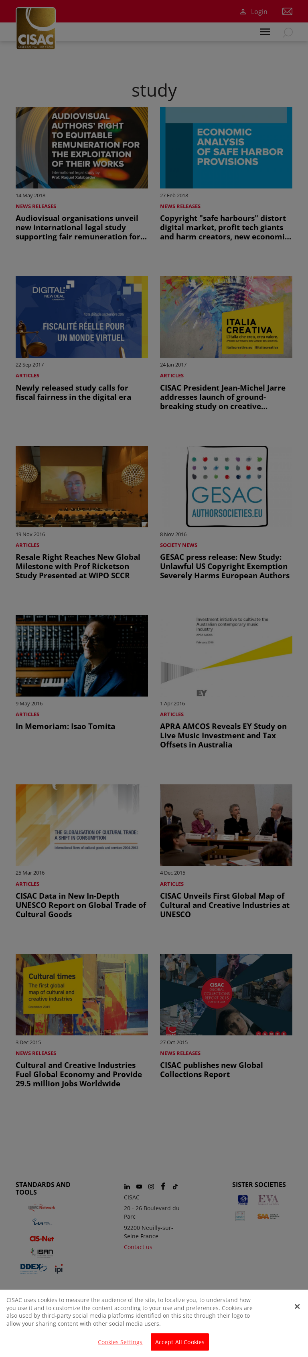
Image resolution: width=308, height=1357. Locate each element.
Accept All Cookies (180, 1347)
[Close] (297, 1312)
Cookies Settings (120, 1347)
